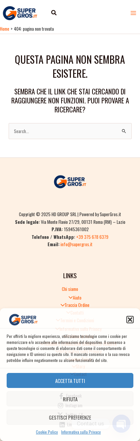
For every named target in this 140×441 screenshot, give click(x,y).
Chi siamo (70, 289)
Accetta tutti (70, 380)
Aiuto (73, 297)
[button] (130, 319)
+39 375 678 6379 (92, 237)
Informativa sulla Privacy (81, 432)
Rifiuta (70, 399)
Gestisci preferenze (70, 417)
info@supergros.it (76, 244)
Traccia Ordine (73, 305)
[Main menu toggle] (133, 12)
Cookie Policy (47, 432)
